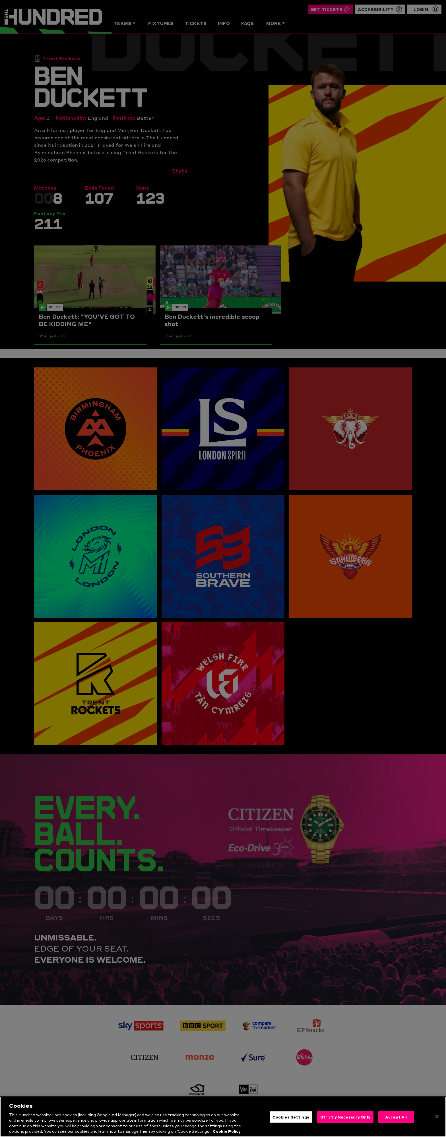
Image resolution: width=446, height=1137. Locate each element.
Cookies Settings (290, 1122)
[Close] (437, 1122)
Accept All (396, 1122)
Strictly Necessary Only (345, 1122)
